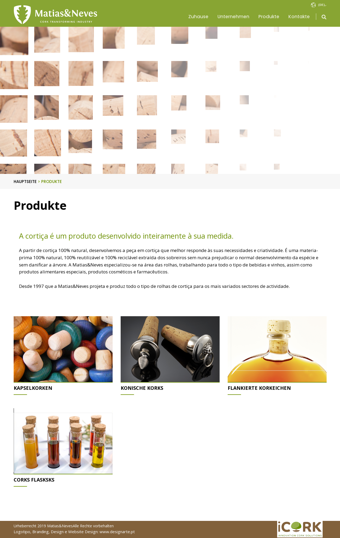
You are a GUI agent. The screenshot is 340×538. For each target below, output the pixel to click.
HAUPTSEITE (27, 181)
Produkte (268, 16)
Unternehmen (233, 16)
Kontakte (299, 16)
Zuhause (198, 16)
